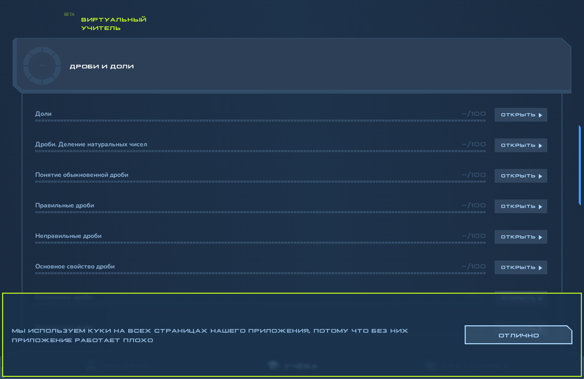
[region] (292, 195)
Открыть (518, 114)
